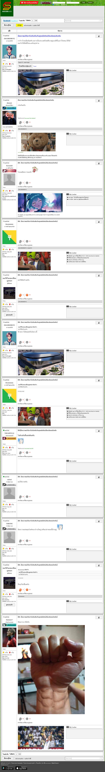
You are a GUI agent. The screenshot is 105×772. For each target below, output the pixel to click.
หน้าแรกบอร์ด (27, 25)
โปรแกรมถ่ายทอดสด (16, 763)
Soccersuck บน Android (29, 118)
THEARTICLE (9, 433)
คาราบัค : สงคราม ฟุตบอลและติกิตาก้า (78, 199)
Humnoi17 (9, 620)
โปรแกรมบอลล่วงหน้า (29, 763)
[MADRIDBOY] (9, 38)
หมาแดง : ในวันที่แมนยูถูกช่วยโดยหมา (78, 197)
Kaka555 (30, 248)
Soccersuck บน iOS (28, 448)
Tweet (34, 66)
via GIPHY (20, 152)
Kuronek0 (9, 166)
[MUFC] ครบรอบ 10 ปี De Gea (76, 259)
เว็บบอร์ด (38, 763)
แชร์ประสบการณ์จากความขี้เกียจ (77, 261)
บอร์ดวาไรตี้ (36, 25)
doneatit (9, 103)
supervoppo (27, 62)
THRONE (9, 524)
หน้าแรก (3, 763)
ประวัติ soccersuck (46, 763)
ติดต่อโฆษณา (55, 763)
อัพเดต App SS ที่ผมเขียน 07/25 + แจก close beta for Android (83, 256)
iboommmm (9, 224)
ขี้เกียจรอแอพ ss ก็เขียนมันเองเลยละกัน (78, 258)
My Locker (71, 70)
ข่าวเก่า (8, 763)
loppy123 (20, 62)
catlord (9, 479)
